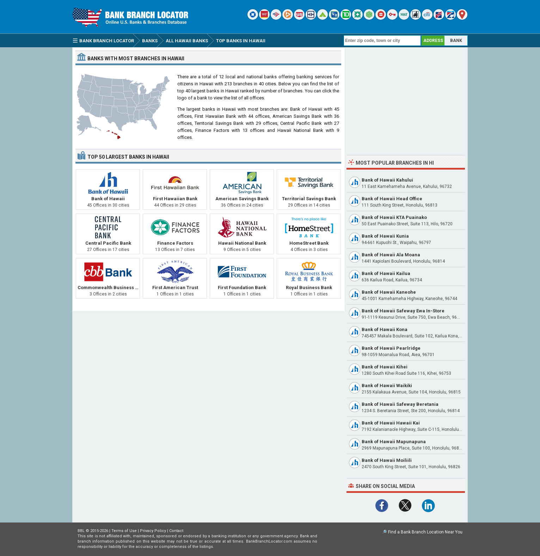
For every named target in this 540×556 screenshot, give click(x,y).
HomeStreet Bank (309, 243)
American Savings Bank (242, 198)
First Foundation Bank (242, 287)
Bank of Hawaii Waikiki (387, 385)
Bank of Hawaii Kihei (384, 366)
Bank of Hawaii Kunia (385, 236)
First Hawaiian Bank (175, 198)
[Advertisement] (405, 99)
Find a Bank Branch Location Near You (425, 532)
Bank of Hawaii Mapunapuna (394, 441)
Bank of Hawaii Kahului (387, 180)
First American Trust (175, 287)
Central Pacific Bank (108, 243)
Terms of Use (124, 530)
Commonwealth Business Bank (112, 287)
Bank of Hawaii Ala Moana (391, 254)
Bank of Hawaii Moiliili (387, 460)
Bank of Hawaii (108, 198)
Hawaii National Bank (242, 243)
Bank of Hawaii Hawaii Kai (391, 423)
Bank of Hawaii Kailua (386, 273)
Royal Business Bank (309, 287)
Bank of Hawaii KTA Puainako (394, 217)
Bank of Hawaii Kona (384, 329)
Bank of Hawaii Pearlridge (391, 348)
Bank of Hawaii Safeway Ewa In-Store (403, 310)
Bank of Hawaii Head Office (392, 198)
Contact (176, 530)
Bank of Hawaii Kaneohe (389, 292)
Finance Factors (175, 243)
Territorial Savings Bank (309, 198)
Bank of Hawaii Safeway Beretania (400, 404)
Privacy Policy (153, 530)
